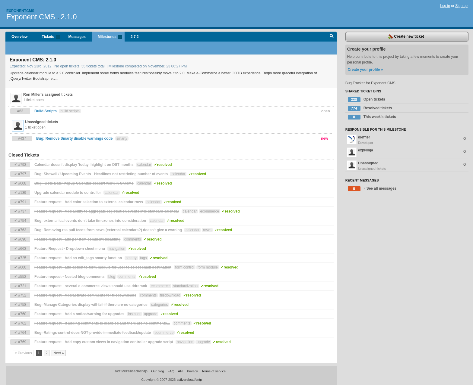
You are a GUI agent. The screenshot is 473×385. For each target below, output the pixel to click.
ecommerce (209, 211)
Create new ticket (406, 36)
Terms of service (214, 371)
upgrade (150, 314)
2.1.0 (69, 17)
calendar (144, 165)
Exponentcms (20, 11)
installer (134, 314)
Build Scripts (45, 111)
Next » (58, 353)
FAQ (171, 371)
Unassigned (407, 165)
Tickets (48, 37)
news (207, 230)
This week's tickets (372, 117)
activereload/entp (131, 371)
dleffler (407, 140)
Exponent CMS (30, 17)
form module (208, 267)
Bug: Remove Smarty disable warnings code (74, 138)
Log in (445, 6)
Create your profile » (365, 69)
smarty (121, 138)
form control (184, 267)
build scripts (69, 111)
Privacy (192, 371)
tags (143, 258)
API (180, 371)
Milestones (107, 37)
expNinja (406, 152)
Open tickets (366, 99)
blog (111, 277)
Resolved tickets (370, 108)
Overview (19, 37)
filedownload (170, 295)
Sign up (461, 6)
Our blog (157, 371)
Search (332, 37)
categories (159, 305)
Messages (77, 37)
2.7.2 (135, 37)
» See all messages (372, 188)
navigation (117, 249)
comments (132, 239)
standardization (185, 286)
